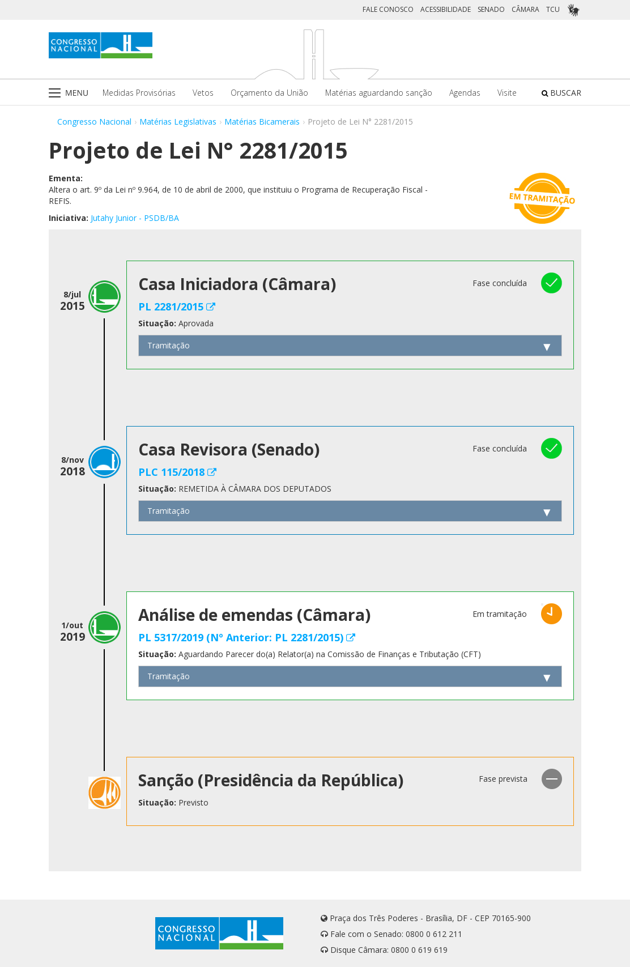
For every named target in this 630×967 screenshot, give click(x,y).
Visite (507, 92)
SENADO (491, 9)
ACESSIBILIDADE (445, 9)
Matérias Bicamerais (262, 121)
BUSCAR (561, 92)
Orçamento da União (269, 92)
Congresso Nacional (94, 121)
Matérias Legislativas (177, 121)
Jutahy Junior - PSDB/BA (135, 217)
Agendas (464, 92)
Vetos (203, 92)
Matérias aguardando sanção (378, 92)
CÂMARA (525, 9)
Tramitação (168, 345)
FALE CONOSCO (388, 9)
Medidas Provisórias (139, 92)
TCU (553, 9)
